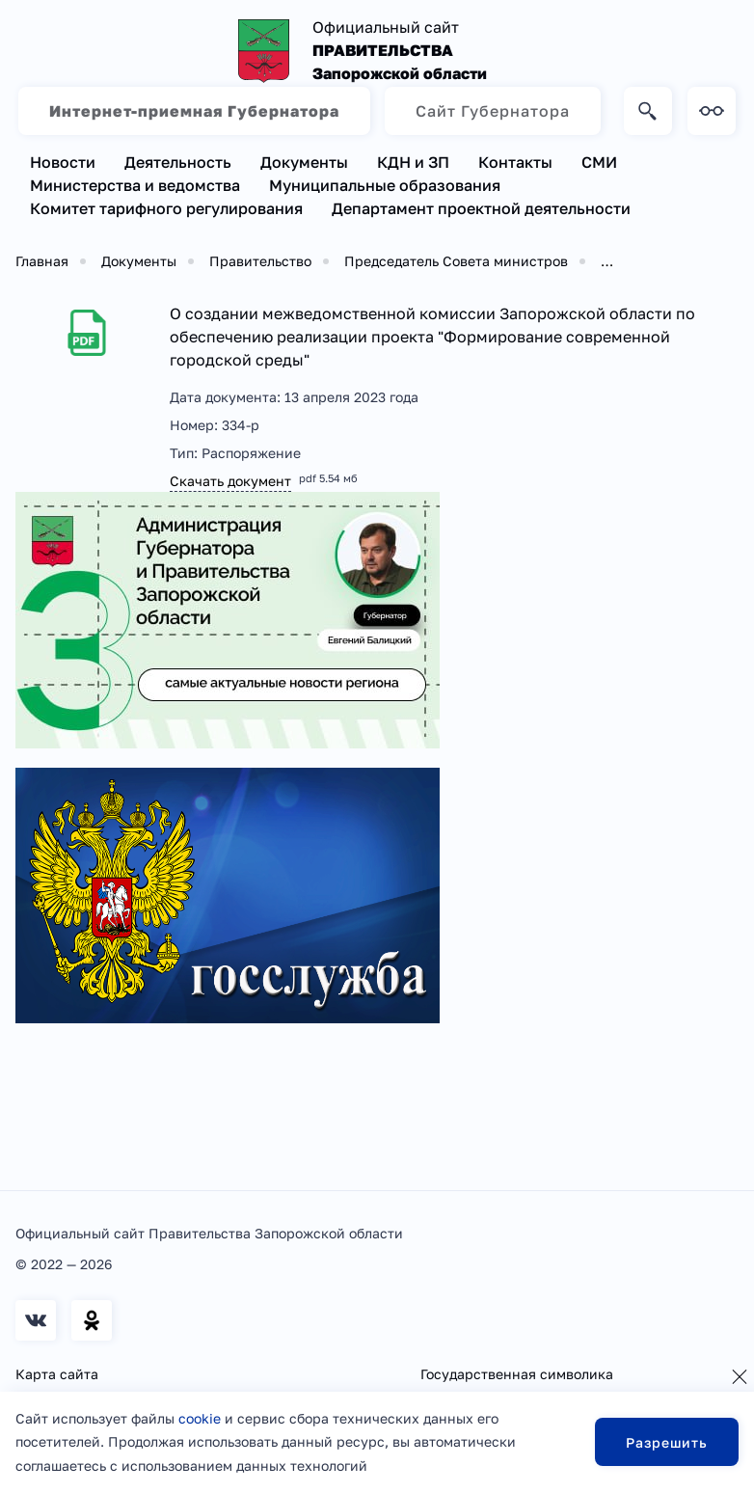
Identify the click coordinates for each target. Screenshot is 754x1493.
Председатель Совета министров (456, 261)
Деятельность (177, 162)
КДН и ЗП (413, 162)
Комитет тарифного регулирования (166, 208)
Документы (304, 162)
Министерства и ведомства (135, 185)
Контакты (515, 162)
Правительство (260, 261)
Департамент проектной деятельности (481, 208)
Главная (41, 261)
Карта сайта (56, 1374)
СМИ (599, 162)
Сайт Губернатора (493, 111)
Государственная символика (516, 1374)
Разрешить (667, 1442)
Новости (62, 162)
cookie (199, 1418)
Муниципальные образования (384, 185)
